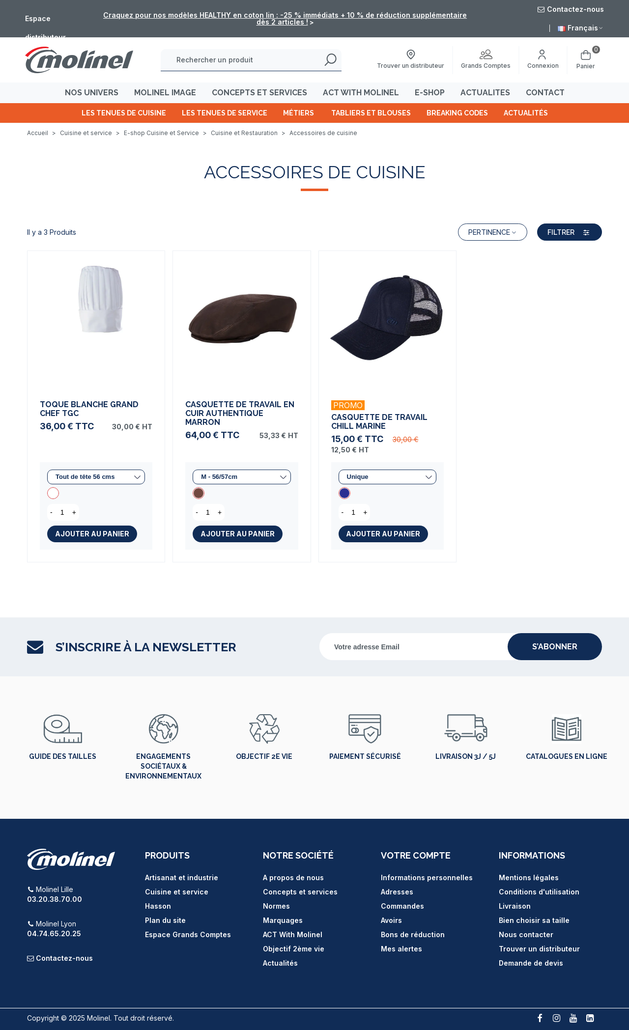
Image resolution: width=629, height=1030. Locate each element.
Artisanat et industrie (181, 877)
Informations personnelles (427, 877)
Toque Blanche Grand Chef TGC (89, 409)
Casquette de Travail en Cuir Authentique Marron (239, 413)
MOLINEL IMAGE (165, 92)
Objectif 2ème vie (293, 949)
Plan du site (165, 920)
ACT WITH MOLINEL (361, 92)
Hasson (158, 906)
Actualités (526, 113)
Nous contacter (526, 934)
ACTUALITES (485, 92)
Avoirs (391, 920)
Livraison (515, 906)
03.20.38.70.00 (54, 899)
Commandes (402, 906)
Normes (276, 906)
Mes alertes (401, 949)
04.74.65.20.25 (54, 933)
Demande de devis (531, 963)
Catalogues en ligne (566, 756)
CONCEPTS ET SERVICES (259, 92)
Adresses (397, 892)
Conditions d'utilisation (539, 892)
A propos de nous (293, 877)
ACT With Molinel (292, 934)
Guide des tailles (62, 756)
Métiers (299, 113)
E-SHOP (430, 92)
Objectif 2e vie (264, 756)
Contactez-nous (64, 958)
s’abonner (554, 646)
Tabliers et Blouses (371, 113)
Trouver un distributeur (539, 949)
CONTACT (545, 92)
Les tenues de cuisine (124, 113)
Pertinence (492, 232)
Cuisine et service (176, 892)
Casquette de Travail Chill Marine (379, 422)
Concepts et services (300, 892)
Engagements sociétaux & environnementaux (163, 766)
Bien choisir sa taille (534, 920)
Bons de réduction (413, 934)
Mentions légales (529, 877)
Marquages (283, 920)
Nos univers (91, 92)
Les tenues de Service (224, 113)
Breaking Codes (457, 113)
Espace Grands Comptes (188, 934)
